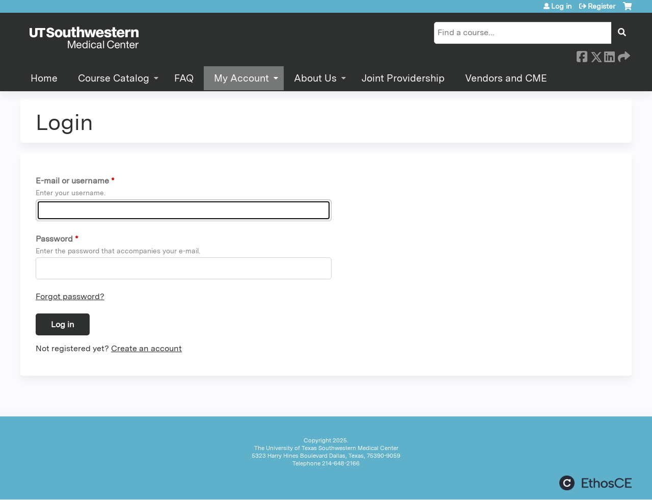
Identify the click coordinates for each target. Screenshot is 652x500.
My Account (241, 78)
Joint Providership (403, 78)
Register (601, 6)
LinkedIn (609, 55)
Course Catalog (113, 78)
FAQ (184, 78)
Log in (561, 6)
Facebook (582, 55)
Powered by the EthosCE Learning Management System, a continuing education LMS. (595, 483)
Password (54, 239)
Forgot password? (70, 296)
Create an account (146, 348)
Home (44, 78)
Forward (623, 55)
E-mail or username (72, 181)
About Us (315, 78)
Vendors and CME (506, 78)
